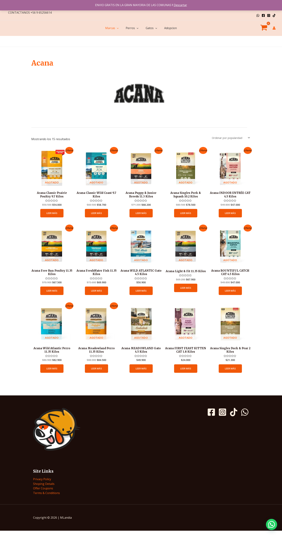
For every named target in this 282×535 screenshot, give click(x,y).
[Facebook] (263, 15)
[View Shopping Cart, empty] (264, 28)
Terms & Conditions (46, 497)
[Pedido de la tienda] (228, 138)
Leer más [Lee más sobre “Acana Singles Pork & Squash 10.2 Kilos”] (186, 214)
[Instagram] (268, 15)
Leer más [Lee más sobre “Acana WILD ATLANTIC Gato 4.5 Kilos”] (141, 293)
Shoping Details (43, 488)
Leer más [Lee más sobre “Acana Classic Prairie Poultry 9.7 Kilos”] (52, 214)
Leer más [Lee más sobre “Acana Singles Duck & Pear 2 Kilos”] (230, 372)
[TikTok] (274, 15)
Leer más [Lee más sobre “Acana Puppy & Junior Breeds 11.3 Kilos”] (141, 214)
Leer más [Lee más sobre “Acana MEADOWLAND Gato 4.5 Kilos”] (141, 372)
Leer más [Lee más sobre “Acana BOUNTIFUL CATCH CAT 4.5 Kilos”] (230, 293)
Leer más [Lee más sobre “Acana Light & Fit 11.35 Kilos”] (186, 293)
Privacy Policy (42, 483)
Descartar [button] (180, 5)
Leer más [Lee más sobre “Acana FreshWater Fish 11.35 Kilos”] (96, 293)
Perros (132, 28)
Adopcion (170, 28)
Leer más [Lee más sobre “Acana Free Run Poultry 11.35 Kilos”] (52, 293)
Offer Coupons (43, 492)
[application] (117, 28)
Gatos (151, 28)
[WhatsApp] (258, 15)
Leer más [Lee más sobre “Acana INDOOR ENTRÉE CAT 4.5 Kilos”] (230, 214)
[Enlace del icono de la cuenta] (274, 28)
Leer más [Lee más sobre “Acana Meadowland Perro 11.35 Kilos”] (96, 372)
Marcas (112, 28)
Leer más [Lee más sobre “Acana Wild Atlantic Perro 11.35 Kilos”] (52, 372)
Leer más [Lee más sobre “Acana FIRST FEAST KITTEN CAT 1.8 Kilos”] (186, 372)
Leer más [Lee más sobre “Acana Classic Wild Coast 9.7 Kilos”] (96, 214)
